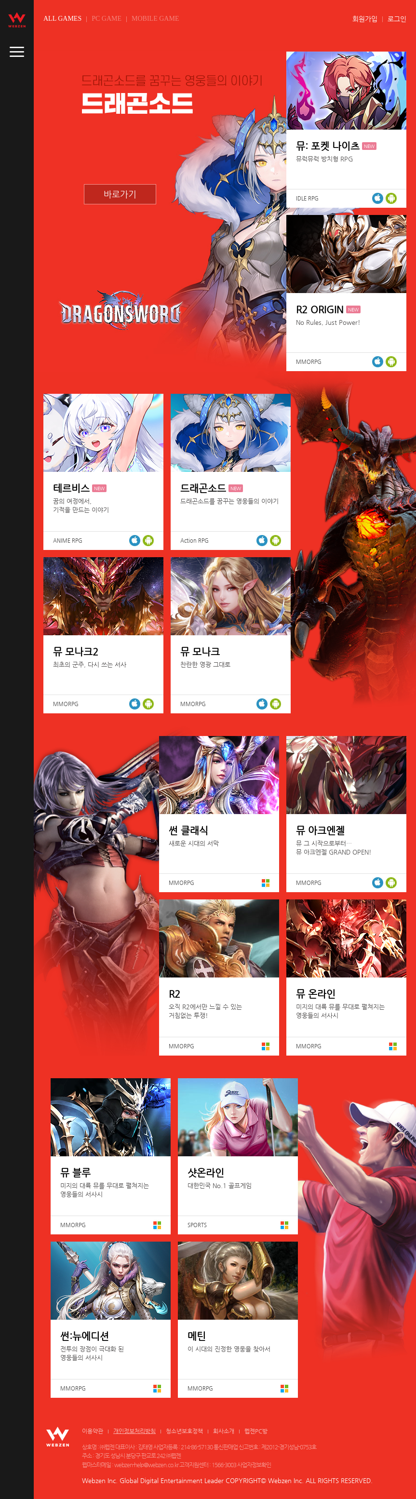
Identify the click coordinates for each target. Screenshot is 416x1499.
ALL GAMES (62, 18)
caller (17, 52)
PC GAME (106, 18)
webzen (17, 19)
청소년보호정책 (184, 1431)
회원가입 (364, 19)
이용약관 (92, 1431)
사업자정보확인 (254, 1464)
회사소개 (223, 1431)
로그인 (397, 19)
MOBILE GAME (155, 18)
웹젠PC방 (256, 1431)
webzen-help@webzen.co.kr (146, 1464)
